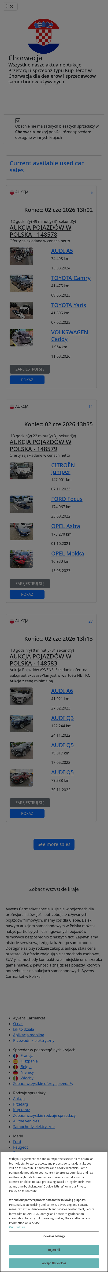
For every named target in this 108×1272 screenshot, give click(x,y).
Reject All (54, 1250)
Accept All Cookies (54, 1263)
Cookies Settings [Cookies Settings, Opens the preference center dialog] (54, 1236)
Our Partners (17, 1227)
